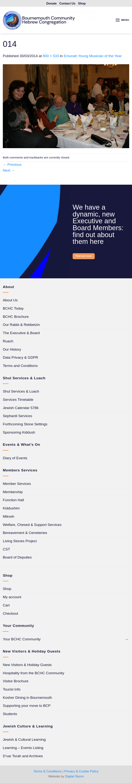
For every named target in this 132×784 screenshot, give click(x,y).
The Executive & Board (21, 334)
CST (6, 550)
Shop (7, 589)
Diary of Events (15, 459)
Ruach (8, 342)
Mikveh (8, 517)
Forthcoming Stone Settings (25, 425)
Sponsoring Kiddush (19, 433)
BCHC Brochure (16, 317)
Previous (12, 165)
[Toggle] (127, 640)
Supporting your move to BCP (27, 706)
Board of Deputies (17, 558)
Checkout (10, 614)
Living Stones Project (20, 542)
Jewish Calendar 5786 (21, 408)
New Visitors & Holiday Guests (27, 665)
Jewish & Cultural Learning (24, 740)
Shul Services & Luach (21, 392)
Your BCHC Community (22, 640)
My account (12, 598)
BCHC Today (13, 309)
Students (10, 715)
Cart (6, 606)
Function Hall (13, 501)
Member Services (17, 484)
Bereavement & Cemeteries (25, 533)
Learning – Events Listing (23, 748)
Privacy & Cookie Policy (81, 772)
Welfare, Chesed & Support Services (32, 525)
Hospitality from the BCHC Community (33, 674)
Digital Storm (74, 777)
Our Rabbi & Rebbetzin (21, 325)
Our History (12, 350)
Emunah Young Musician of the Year (93, 56)
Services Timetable (18, 400)
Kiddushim (11, 509)
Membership (13, 492)
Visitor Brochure (15, 682)
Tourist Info (11, 690)
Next (9, 171)
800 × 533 (51, 56)
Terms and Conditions (20, 366)
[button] (122, 21)
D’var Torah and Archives (23, 757)
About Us (10, 301)
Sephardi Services (17, 417)
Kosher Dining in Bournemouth (27, 698)
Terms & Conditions (47, 772)
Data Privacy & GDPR (20, 358)
